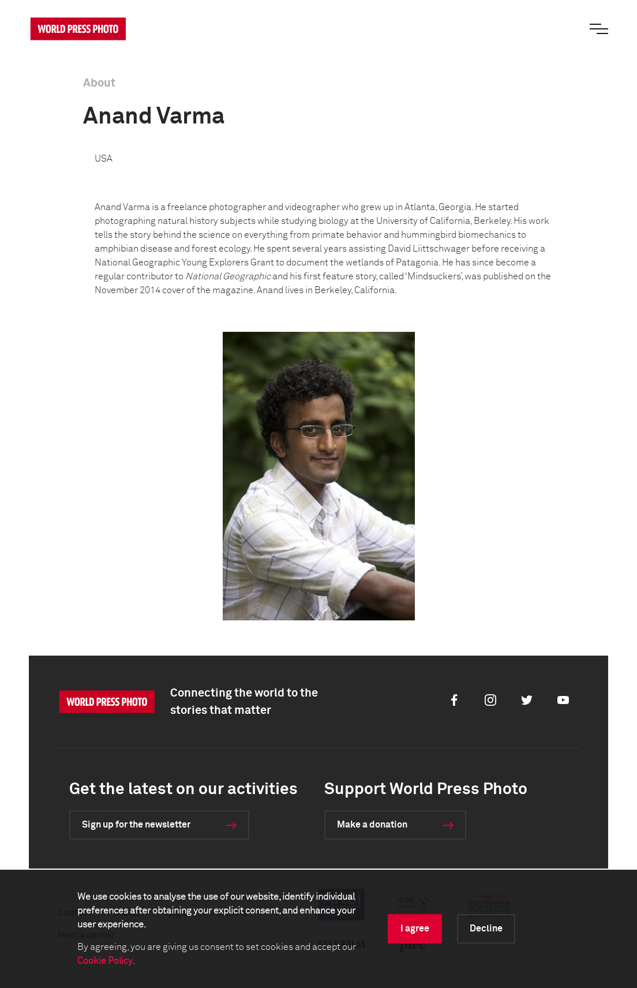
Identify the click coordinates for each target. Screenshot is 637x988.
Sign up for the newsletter (136, 824)
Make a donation (372, 824)
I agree (414, 928)
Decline (486, 928)
